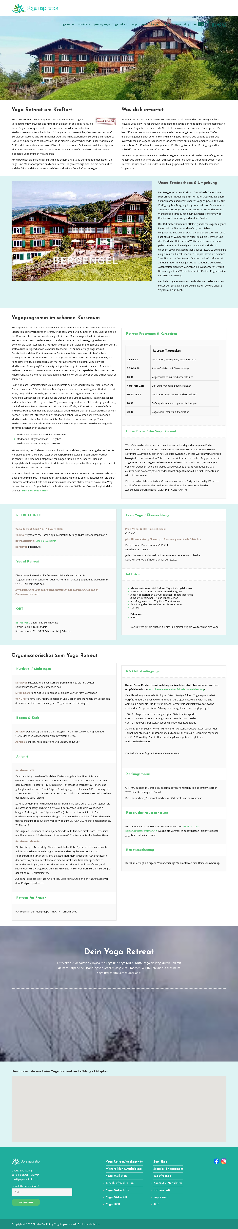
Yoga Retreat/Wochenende (124, 1161)
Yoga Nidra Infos (118, 1190)
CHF (195, 24)
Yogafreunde (162, 1176)
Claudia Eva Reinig (46, 540)
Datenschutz (162, 1190)
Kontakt (176, 24)
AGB (156, 1204)
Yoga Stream (139, 24)
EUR (200, 24)
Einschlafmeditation (120, 1183)
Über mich (155, 24)
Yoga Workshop (116, 1176)
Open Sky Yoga (101, 24)
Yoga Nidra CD (120, 24)
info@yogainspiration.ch (25, 1179)
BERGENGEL (22, 622)
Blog (166, 24)
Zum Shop (160, 1161)
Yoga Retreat (68, 24)
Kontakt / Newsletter (167, 1183)
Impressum (160, 1197)
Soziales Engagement (168, 1169)
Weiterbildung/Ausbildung (124, 1169)
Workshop (84, 24)
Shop (187, 24)
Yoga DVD (113, 1204)
